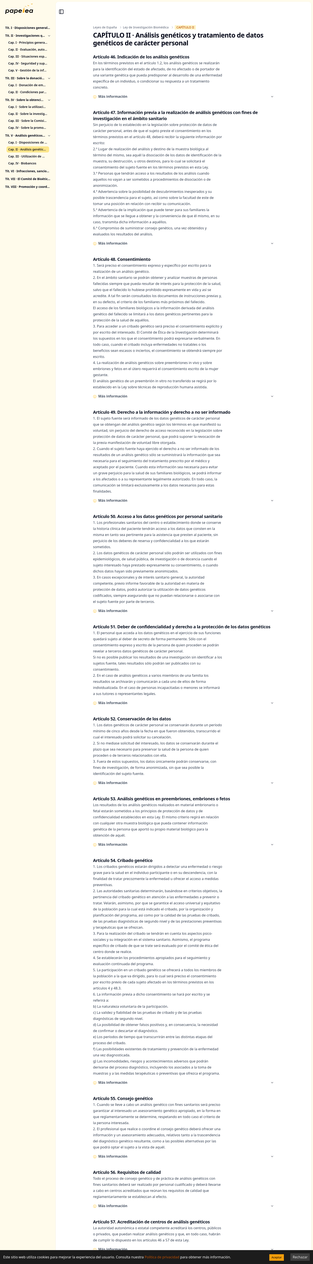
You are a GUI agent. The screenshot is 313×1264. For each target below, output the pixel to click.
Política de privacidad (162, 1257)
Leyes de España (105, 27)
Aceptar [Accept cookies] (276, 1257)
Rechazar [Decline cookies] (300, 1257)
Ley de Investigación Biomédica (146, 27)
